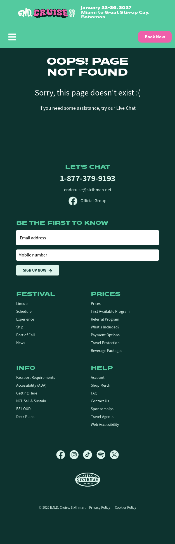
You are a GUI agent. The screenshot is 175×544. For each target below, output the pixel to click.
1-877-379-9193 (87, 178)
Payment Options (105, 334)
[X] (114, 454)
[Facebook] (63, 454)
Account (98, 377)
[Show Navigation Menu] (12, 37)
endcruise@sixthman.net (87, 190)
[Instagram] (76, 454)
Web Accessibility (105, 424)
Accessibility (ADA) (31, 385)
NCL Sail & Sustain (31, 400)
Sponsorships (102, 408)
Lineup (22, 303)
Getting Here (26, 393)
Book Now (155, 37)
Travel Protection (105, 342)
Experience (25, 319)
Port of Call (25, 334)
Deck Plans (25, 416)
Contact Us (100, 400)
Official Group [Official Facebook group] (87, 201)
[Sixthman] (87, 480)
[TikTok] (89, 454)
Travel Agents (102, 416)
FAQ (94, 393)
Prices (96, 303)
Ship (19, 327)
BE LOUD (23, 408)
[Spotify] (103, 454)
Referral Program (105, 319)
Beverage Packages (106, 350)
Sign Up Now (37, 270)
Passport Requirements (35, 377)
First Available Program (110, 311)
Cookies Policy (125, 507)
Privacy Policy (99, 507)
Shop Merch (100, 385)
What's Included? (105, 327)
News (20, 342)
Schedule (24, 311)
